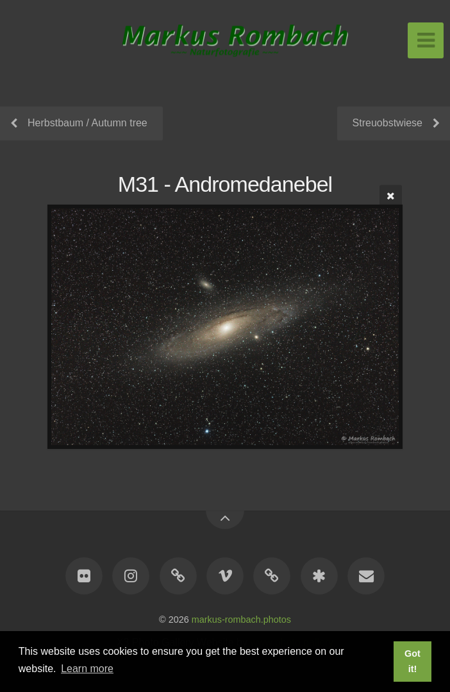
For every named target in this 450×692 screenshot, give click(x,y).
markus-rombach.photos (241, 619)
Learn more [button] (87, 668)
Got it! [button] (412, 661)
